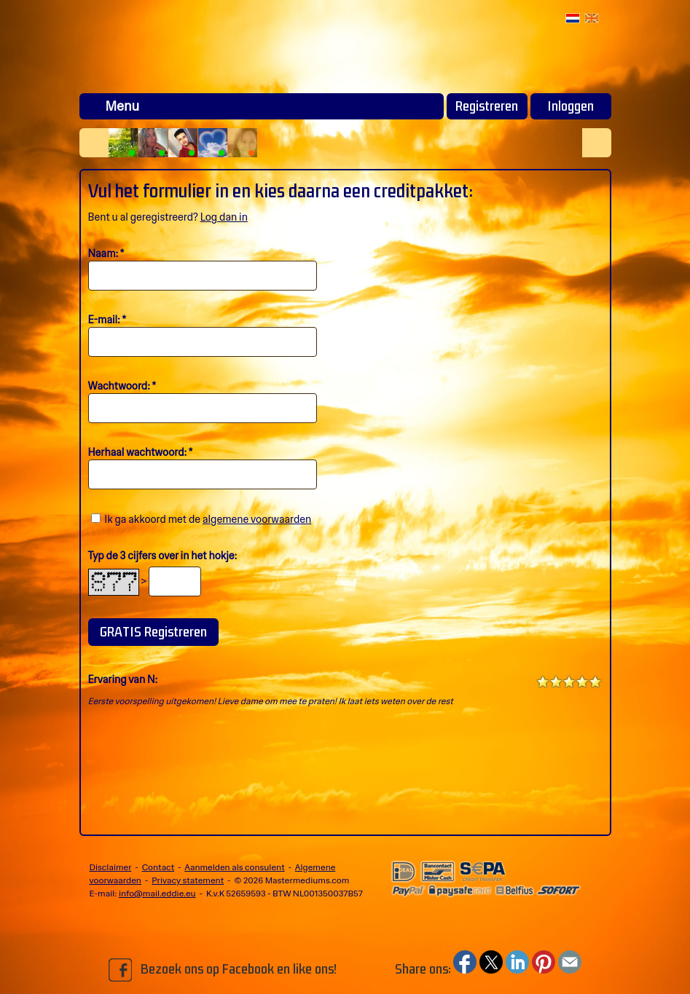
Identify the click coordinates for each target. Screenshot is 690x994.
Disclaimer (111, 867)
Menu (123, 106)
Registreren (486, 106)
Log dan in (224, 217)
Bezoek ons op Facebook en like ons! (223, 970)
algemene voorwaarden (257, 519)
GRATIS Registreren (153, 632)
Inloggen (570, 106)
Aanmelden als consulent (234, 867)
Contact (158, 867)
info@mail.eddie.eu (157, 893)
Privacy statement (188, 880)
